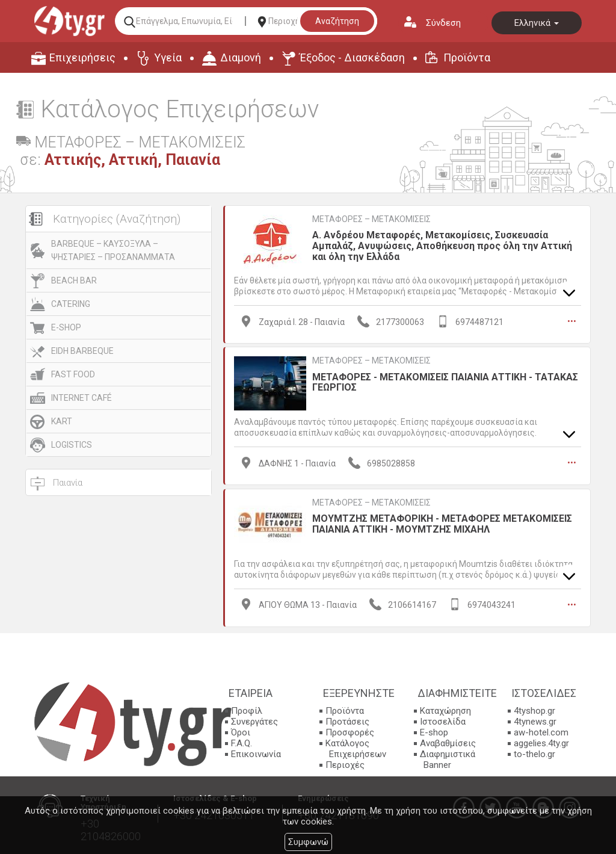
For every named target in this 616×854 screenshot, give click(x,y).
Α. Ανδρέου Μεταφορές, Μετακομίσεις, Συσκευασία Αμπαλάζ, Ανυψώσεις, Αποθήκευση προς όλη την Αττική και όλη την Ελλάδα (442, 245)
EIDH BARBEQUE (82, 351)
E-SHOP (66, 327)
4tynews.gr (535, 721)
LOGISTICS (71, 445)
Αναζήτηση (337, 21)
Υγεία (168, 57)
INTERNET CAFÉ (81, 398)
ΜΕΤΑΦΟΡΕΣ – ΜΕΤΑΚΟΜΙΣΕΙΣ (371, 219)
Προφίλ (246, 710)
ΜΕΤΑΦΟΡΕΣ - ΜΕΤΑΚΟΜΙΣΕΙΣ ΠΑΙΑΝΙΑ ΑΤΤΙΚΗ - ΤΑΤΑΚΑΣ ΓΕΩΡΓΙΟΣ (445, 382)
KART (61, 421)
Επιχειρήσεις (82, 57)
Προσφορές (349, 731)
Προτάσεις (347, 721)
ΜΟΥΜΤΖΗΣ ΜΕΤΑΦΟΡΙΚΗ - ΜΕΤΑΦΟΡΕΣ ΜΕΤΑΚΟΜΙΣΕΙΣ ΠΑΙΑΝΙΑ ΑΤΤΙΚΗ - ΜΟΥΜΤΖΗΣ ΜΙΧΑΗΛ (442, 523)
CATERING (70, 304)
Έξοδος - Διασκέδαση (352, 57)
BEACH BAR (74, 280)
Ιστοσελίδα (443, 721)
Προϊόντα (466, 57)
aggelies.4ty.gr (541, 742)
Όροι (240, 731)
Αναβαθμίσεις (448, 742)
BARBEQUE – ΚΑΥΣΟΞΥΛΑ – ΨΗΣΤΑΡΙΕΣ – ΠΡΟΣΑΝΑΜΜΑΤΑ (113, 250)
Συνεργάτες (254, 721)
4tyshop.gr (534, 710)
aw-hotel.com (541, 731)
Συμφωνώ (308, 842)
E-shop (434, 731)
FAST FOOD (73, 374)
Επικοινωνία (256, 753)
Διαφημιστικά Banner (447, 759)
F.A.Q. (241, 742)
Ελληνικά (536, 22)
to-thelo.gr (534, 753)
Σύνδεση (443, 22)
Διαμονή (240, 57)
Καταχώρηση (445, 710)
